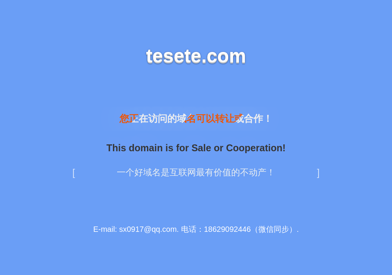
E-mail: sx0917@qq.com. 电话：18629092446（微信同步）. (196, 229)
